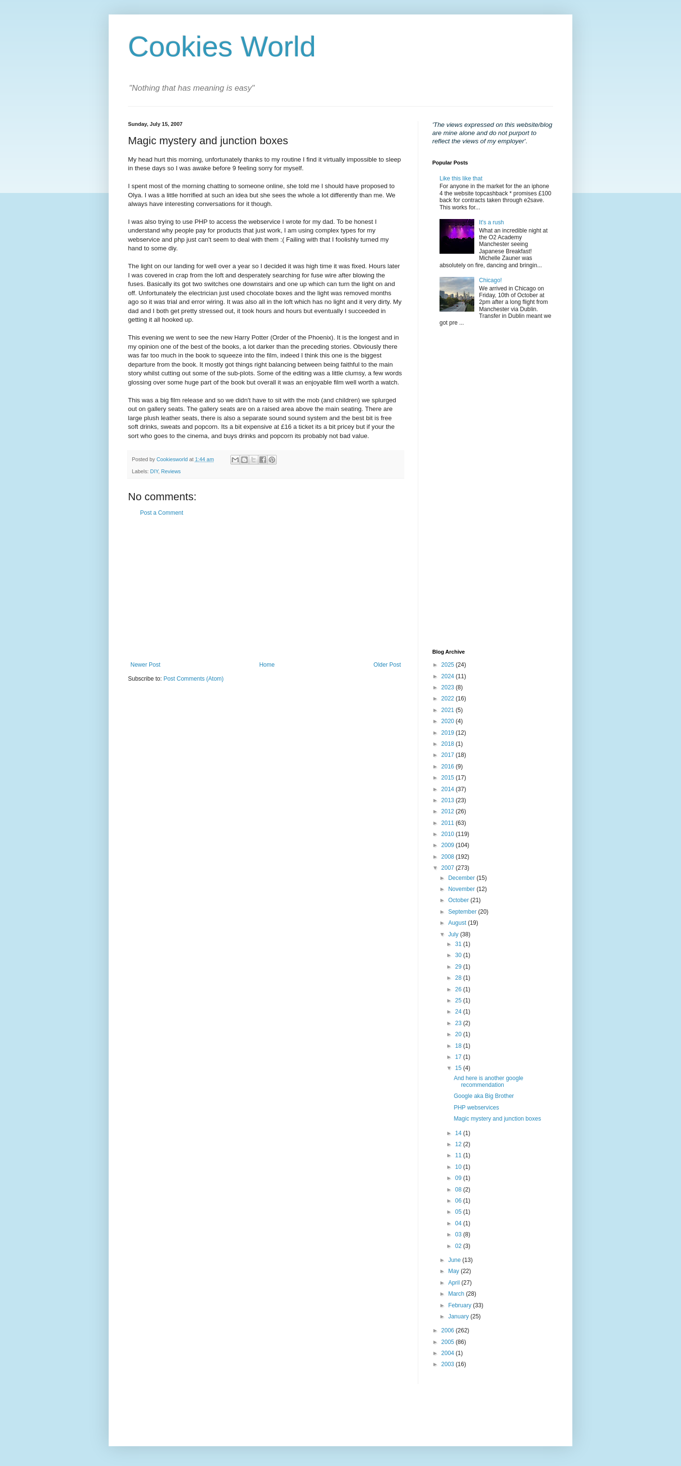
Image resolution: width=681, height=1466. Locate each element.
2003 (448, 1364)
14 (459, 1133)
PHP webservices (476, 1107)
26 (459, 989)
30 (459, 955)
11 (459, 1155)
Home (267, 664)
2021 (448, 710)
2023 (448, 687)
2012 (448, 811)
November (462, 889)
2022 (448, 698)
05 (459, 1211)
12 (459, 1144)
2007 (448, 867)
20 (459, 1034)
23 (459, 1023)
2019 (448, 732)
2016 (448, 766)
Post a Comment (161, 512)
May (454, 1271)
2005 (448, 1342)
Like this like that (461, 178)
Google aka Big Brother (484, 1096)
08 (459, 1189)
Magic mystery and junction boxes (497, 1118)
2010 (448, 834)
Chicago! (490, 280)
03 (459, 1234)
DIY (154, 471)
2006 (448, 1330)
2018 (448, 743)
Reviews (171, 471)
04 (459, 1223)
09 (459, 1178)
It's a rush (491, 222)
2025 (448, 664)
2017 (448, 755)
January (459, 1316)
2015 (448, 777)
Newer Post (145, 664)
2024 (448, 676)
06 (459, 1200)
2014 (448, 789)
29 (459, 966)
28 (459, 977)
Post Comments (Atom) (193, 678)
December (462, 878)
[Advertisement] (265, 589)
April (454, 1282)
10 (459, 1167)
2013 (448, 800)
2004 (448, 1353)
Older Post (387, 664)
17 (459, 1057)
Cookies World (222, 46)
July (454, 934)
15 (459, 1068)
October (459, 900)
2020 (448, 721)
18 (459, 1045)
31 (459, 944)
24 (459, 1011)
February (460, 1305)
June (455, 1260)
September (463, 911)
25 (459, 1000)
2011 (448, 823)
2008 (448, 856)
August (458, 922)
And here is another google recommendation (488, 1081)
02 (459, 1246)
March (457, 1293)
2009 (448, 845)
